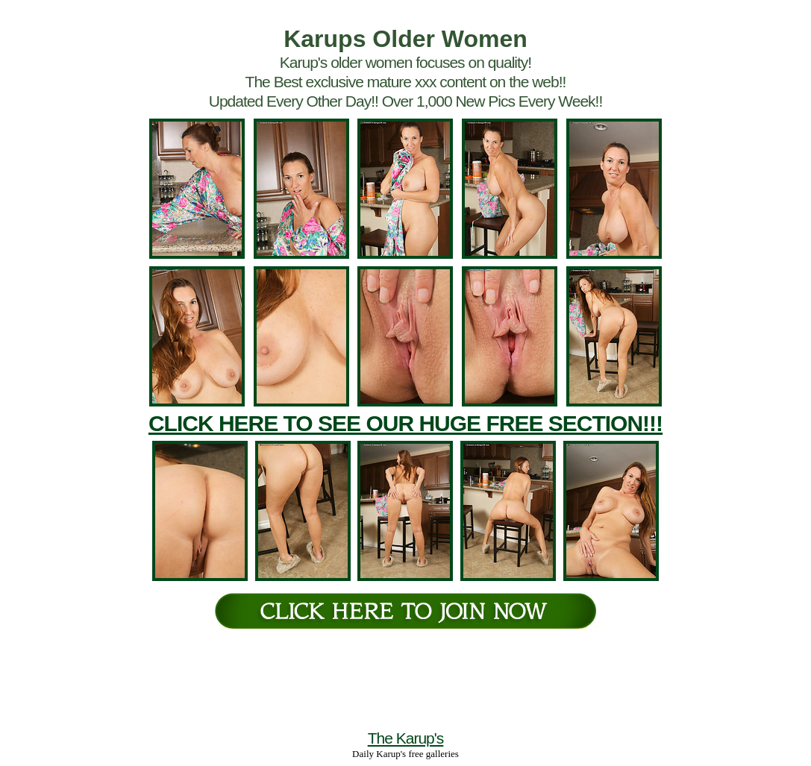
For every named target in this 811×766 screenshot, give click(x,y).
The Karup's (406, 738)
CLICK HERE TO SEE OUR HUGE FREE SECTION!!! (405, 423)
